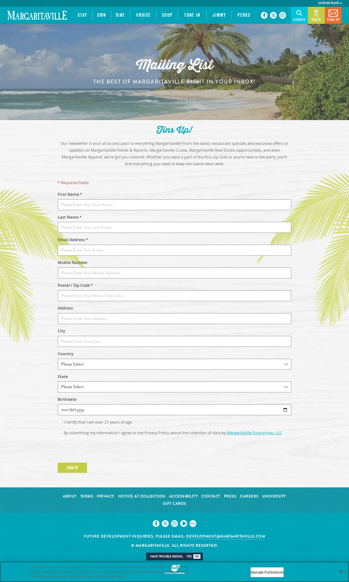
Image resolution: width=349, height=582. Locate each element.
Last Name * (70, 217)
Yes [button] (189, 556)
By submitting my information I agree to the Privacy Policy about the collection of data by (173, 432)
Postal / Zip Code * (75, 285)
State (63, 376)
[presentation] (94, 449)
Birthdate (67, 399)
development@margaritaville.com (225, 536)
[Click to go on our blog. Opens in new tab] (193, 523)
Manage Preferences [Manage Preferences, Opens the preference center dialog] (267, 572)
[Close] (341, 571)
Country (65, 353)
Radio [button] (316, 15)
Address (65, 308)
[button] (82, 15)
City (61, 331)
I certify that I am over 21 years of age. (98, 422)
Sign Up (72, 468)
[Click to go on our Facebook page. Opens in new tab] (264, 15)
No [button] (197, 556)
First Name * (70, 194)
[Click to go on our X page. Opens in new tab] (273, 15)
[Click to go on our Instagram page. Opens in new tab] (282, 15)
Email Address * (73, 239)
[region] (174, 572)
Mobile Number (73, 262)
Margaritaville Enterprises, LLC (254, 432)
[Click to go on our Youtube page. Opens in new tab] (183, 523)
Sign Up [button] (333, 15)
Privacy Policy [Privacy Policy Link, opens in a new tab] (139, 576)
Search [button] (299, 15)
